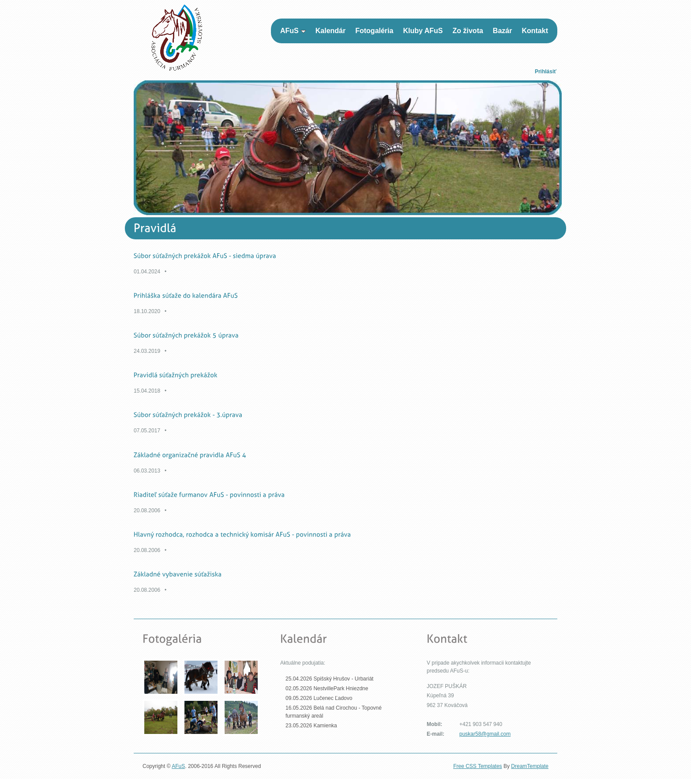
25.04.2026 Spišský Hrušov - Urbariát (329, 679)
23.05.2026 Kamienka (311, 725)
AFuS (178, 766)
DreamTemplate (529, 766)
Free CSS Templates (477, 766)
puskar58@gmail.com (485, 734)
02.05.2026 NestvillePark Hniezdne (326, 688)
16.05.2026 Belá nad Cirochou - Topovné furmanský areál (333, 712)
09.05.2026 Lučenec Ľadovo (318, 698)
